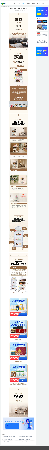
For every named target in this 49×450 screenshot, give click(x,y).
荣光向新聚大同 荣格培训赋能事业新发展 (7, 439)
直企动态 (24, 3)
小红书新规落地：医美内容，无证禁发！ (42, 43)
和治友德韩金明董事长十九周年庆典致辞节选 (24, 439)
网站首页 (14, 3)
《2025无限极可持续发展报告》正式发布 (7, 441)
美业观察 (28, 3)
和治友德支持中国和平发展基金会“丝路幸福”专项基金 (8, 436)
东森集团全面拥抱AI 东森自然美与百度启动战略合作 (25, 436)
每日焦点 (19, 3)
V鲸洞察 (43, 3)
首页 (6, 6)
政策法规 (33, 3)
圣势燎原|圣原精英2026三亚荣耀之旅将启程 (24, 441)
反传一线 (38, 3)
